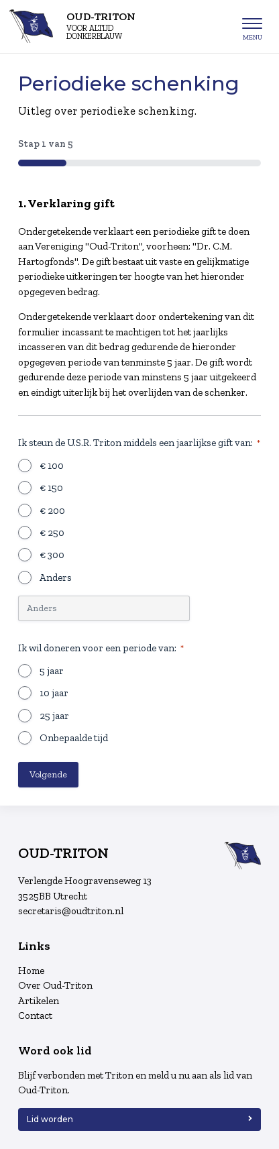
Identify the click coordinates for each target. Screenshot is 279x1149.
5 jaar (52, 671)
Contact (35, 1015)
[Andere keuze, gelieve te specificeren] (104, 608)
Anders (56, 577)
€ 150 (51, 488)
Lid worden (50, 1119)
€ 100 (52, 465)
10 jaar (54, 693)
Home (31, 971)
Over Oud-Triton (55, 985)
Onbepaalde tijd (74, 738)
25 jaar (54, 716)
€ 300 (52, 555)
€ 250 (52, 533)
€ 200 (52, 510)
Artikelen (38, 1001)
